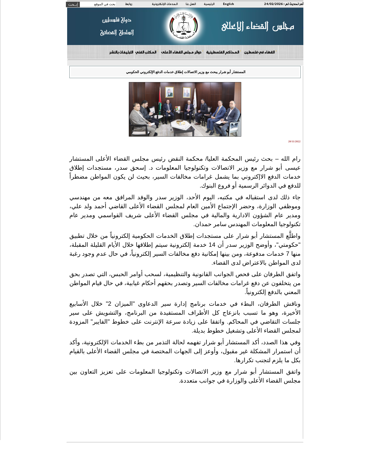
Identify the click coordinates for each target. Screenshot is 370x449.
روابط (128, 3)
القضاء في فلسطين (260, 51)
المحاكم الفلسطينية (223, 51)
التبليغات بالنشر (121, 52)
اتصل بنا (191, 3)
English (228, 3)
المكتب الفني (146, 51)
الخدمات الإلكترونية (165, 3)
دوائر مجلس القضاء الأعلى (182, 51)
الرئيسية (209, 3)
